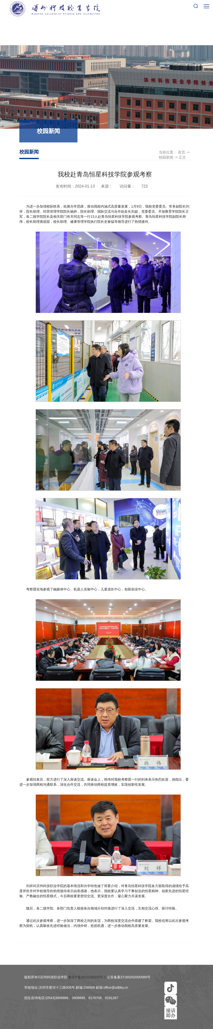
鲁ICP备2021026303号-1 (87, 977)
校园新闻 (166, 157)
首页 (181, 152)
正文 (182, 157)
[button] (170, 988)
